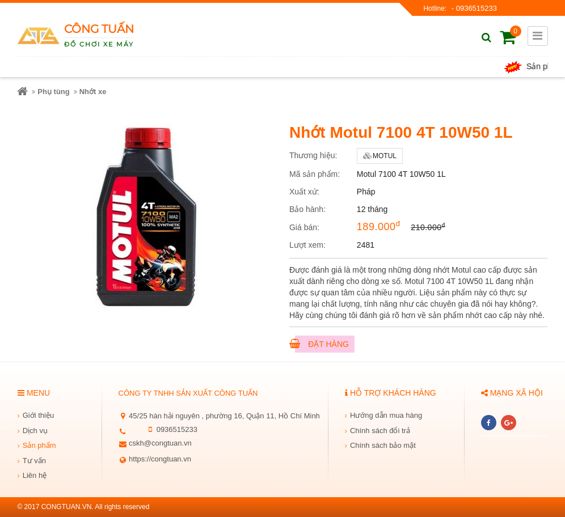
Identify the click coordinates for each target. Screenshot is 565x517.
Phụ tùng (53, 91)
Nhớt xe (93, 91)
